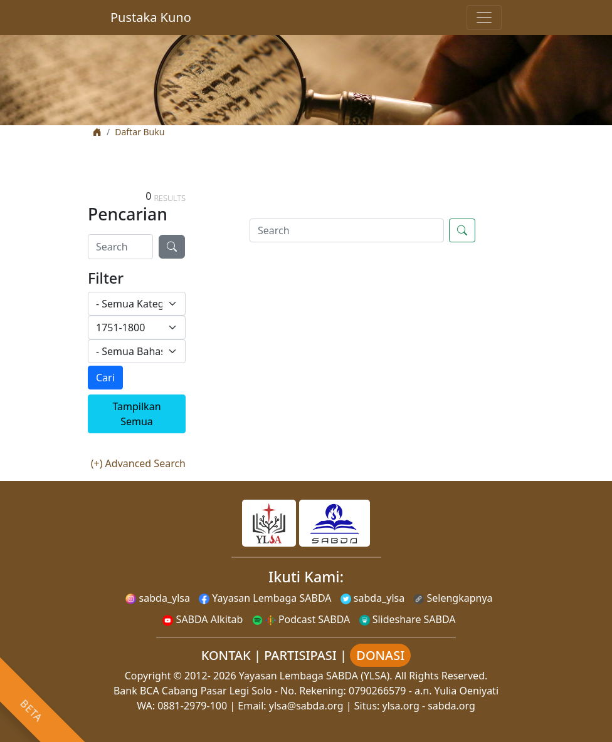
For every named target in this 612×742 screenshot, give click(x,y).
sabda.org (451, 706)
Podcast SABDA (301, 619)
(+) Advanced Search (138, 463)
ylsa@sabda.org (306, 706)
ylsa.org (400, 706)
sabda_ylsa (157, 598)
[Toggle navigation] (484, 17)
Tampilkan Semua (136, 413)
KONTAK (226, 655)
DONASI (380, 655)
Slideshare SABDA (407, 619)
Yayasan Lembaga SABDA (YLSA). (316, 676)
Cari (105, 377)
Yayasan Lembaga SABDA (265, 598)
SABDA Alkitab (202, 619)
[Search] (120, 246)
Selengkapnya (452, 598)
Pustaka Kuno (150, 17)
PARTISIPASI (300, 655)
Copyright (148, 676)
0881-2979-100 (192, 706)
